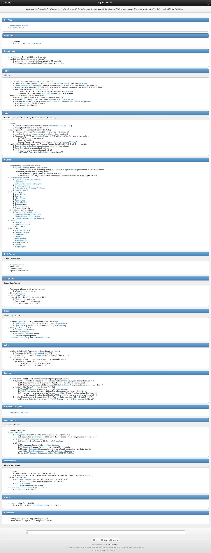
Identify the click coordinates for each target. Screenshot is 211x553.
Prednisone (40, 437)
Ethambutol (19, 234)
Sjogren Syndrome (22, 186)
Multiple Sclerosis (17, 28)
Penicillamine (20, 238)
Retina (42, 93)
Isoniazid (18, 236)
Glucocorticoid (53, 134)
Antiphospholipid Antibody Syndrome (30, 188)
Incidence (13, 57)
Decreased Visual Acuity (19, 338)
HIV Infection (20, 198)
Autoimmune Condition (19, 178)
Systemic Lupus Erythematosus (28, 180)
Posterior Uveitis (21, 190)
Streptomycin (20, 246)
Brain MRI (14, 379)
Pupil (12, 328)
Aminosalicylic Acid (22, 230)
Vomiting (72, 142)
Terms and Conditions (110, 544)
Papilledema (61, 323)
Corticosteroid (15, 433)
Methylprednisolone (23, 435)
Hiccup (56, 142)
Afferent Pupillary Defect (25, 330)
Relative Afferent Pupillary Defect (28, 85)
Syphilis (18, 196)
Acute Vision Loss (29, 146)
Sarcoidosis (19, 182)
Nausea (65, 142)
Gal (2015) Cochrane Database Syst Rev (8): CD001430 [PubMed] (47, 453)
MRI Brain (30, 389)
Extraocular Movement (59, 83)
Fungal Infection (21, 206)
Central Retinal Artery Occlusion (28, 214)
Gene (6, 75)
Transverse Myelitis (56, 393)
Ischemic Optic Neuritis (19, 26)
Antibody (41, 136)
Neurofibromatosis (22, 224)
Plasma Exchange (22, 483)
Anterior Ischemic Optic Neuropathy (29, 218)
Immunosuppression (24, 487)
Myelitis (29, 140)
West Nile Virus (21, 202)
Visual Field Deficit (41, 338)
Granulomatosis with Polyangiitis (28, 184)
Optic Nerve (36, 43)
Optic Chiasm (82, 391)
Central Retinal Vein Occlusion (27, 216)
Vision (84, 83)
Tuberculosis (20, 200)
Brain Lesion (78, 399)
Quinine (18, 244)
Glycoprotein (40, 355)
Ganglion (50, 93)
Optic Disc (85, 85)
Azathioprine (20, 490)
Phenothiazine (21, 240)
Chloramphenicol (22, 232)
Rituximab (32, 490)
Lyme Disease (21, 194)
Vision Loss (47, 63)
